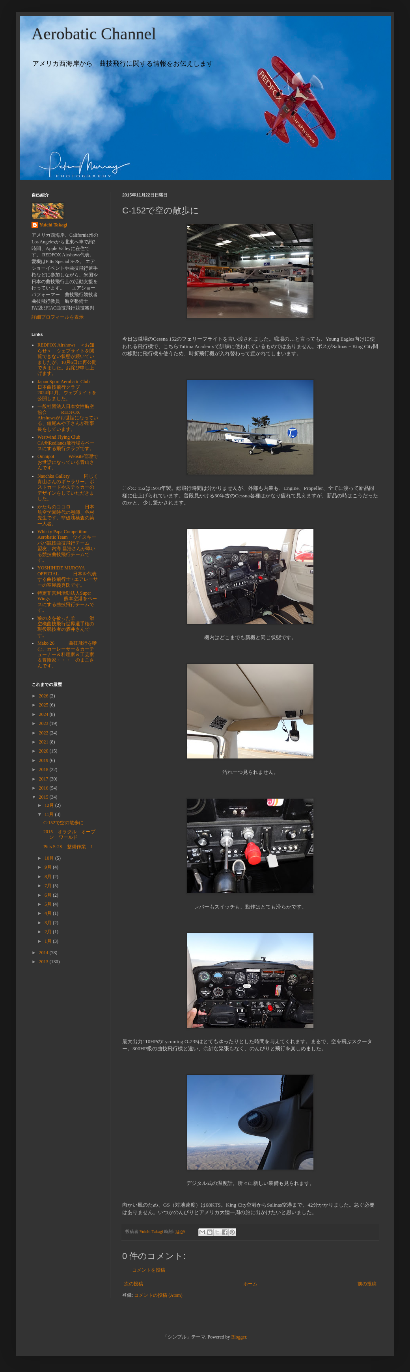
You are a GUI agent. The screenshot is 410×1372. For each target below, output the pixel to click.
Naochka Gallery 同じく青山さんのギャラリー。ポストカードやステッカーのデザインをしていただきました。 (67, 487)
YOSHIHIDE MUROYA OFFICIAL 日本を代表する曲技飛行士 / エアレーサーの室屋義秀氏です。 (67, 576)
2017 (44, 779)
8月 (49, 876)
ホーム (250, 1284)
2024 (44, 714)
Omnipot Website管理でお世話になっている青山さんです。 (67, 462)
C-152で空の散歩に (63, 822)
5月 (49, 904)
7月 (49, 885)
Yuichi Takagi (53, 225)
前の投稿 (367, 1284)
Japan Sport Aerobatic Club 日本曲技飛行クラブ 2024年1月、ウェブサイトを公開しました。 (67, 390)
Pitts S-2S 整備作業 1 (68, 846)
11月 (50, 814)
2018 (44, 769)
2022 (44, 733)
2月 (49, 931)
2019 (44, 760)
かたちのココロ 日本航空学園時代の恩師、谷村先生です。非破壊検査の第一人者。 (65, 515)
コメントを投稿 (148, 1270)
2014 (44, 952)
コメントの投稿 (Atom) (158, 1295)
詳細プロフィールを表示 (58, 317)
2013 (44, 961)
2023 (44, 723)
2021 (44, 742)
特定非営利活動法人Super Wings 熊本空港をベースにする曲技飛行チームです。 (67, 601)
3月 (49, 922)
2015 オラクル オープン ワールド (69, 834)
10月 (50, 858)
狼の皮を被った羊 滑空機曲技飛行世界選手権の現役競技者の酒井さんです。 (65, 627)
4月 (49, 913)
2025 (44, 705)
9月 (49, 867)
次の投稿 (133, 1284)
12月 (50, 805)
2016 (44, 788)
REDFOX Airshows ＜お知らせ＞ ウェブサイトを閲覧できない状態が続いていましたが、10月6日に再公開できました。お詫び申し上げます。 (67, 359)
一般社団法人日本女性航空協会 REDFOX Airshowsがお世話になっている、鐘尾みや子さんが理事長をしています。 (67, 418)
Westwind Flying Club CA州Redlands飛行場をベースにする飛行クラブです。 (66, 442)
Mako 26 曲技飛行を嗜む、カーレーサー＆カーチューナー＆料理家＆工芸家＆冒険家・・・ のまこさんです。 (67, 654)
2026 (44, 696)
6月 (49, 895)
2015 (44, 797)
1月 (49, 941)
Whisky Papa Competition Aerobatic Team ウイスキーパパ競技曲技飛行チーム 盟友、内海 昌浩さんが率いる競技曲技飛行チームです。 (70, 546)
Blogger (238, 1337)
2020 (44, 751)
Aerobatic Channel (94, 34)
